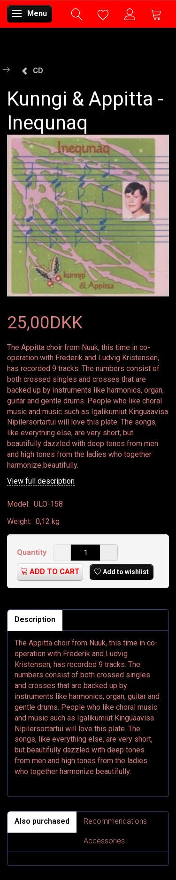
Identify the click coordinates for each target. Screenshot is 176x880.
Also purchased (42, 821)
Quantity (32, 552)
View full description (41, 481)
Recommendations (115, 821)
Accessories (104, 840)
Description (35, 619)
